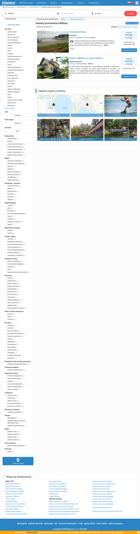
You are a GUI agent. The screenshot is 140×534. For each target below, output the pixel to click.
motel (8, 64)
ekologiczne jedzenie (14, 242)
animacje (10, 325)
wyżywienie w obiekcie (15, 255)
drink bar (10, 239)
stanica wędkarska (12, 89)
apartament (10, 34)
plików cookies (32, 532)
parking (10, 169)
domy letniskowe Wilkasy (14, 489)
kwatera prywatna (12, 59)
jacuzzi (10, 314)
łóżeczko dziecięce (14, 336)
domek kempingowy (13, 43)
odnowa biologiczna (13, 67)
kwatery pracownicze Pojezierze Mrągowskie (64, 511)
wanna (10, 233)
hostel (8, 48)
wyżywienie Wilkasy (12, 496)
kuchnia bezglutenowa (15, 244)
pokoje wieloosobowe (15, 155)
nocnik (10, 339)
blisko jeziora (12, 395)
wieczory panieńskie (14, 387)
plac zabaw (11, 347)
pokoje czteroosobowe (15, 144)
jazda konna (11, 292)
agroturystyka (11, 32)
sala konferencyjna (14, 378)
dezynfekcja (11, 418)
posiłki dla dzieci (13, 252)
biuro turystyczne (12, 37)
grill (9, 208)
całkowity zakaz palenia (15, 163)
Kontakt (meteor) (35, 524)
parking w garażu (13, 174)
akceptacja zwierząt (14, 161)
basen (9, 278)
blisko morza (12, 401)
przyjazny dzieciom (14, 355)
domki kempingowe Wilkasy (14, 491)
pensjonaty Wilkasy (55, 481)
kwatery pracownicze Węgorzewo (104, 491)
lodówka (10, 219)
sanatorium (10, 81)
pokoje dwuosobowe (14, 147)
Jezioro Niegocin (53, 115)
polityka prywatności (68, 524)
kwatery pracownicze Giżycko (103, 481)
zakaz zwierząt (12, 180)
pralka (9, 230)
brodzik (10, 328)
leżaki (9, 216)
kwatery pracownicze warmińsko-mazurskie (107, 511)
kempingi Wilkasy (11, 501)
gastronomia (10, 103)
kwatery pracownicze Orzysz (102, 499)
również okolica (9, 19)
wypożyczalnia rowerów (15, 308)
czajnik (10, 205)
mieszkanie (10, 62)
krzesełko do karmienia (15, 333)
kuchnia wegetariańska (15, 250)
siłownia (10, 319)
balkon (10, 188)
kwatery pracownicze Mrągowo (103, 504)
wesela (10, 381)
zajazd (8, 97)
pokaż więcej (10, 108)
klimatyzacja (12, 191)
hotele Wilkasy (10, 499)
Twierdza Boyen (87, 139)
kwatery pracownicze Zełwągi (103, 501)
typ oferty (8, 29)
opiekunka (11, 342)
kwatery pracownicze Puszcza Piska (61, 506)
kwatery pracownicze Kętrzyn (102, 494)
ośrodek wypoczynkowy (14, 70)
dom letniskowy (11, 40)
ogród (9, 224)
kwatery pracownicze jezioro (102, 507)
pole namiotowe (11, 78)
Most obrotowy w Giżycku (121, 139)
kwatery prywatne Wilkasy (14, 506)
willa (7, 94)
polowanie (11, 297)
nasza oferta (89, 524)
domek (8, 45)
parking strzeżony (13, 172)
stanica (8, 86)
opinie (135, 27)
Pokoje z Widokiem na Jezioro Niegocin (86, 58)
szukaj (130, 13)
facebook (22, 524)
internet (10, 166)
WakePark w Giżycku (121, 115)
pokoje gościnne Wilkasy (57, 484)
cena (6, 112)
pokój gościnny (11, 75)
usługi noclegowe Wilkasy (57, 491)
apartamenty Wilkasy (12, 486)
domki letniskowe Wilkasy (14, 494)
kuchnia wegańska (14, 247)
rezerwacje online (12, 25)
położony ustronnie (14, 403)
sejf (9, 269)
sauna (9, 317)
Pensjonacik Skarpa (78, 32)
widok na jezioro (13, 434)
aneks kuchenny (13, 186)
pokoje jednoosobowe (15, 149)
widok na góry (12, 431)
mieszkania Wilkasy (12, 509)
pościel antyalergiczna (15, 370)
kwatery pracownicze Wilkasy (15, 504)
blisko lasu (11, 398)
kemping (9, 54)
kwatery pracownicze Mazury (59, 501)
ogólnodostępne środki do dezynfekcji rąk (15, 422)
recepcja (10, 267)
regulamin (48, 524)
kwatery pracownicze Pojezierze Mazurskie (63, 504)
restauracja (10, 105)
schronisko (10, 84)
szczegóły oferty (129, 50)
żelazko (10, 199)
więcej (72, 48)
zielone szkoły (12, 389)
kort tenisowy (12, 294)
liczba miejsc (9, 120)
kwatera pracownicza (13, 56)
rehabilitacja (11, 177)
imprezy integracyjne (14, 376)
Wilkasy (72, 37)
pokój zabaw (12, 350)
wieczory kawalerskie (14, 384)
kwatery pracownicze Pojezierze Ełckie (62, 514)
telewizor (10, 197)
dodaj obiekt (102, 524)
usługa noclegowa (12, 92)
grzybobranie (12, 289)
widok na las (12, 437)
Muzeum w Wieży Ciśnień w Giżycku (87, 115)
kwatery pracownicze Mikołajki (103, 496)
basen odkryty (12, 283)
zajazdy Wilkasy (54, 496)
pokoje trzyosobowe (14, 152)
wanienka (11, 358)
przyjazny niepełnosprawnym (17, 364)
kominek (10, 211)
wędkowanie (12, 305)
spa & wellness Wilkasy (13, 511)
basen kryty (11, 281)
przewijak (11, 352)
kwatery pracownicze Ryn (101, 489)
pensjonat (9, 73)
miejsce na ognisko (14, 222)
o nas (80, 524)
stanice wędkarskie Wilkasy (58, 489)
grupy (9, 451)
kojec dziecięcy (12, 331)
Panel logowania (115, 524)
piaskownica (12, 344)
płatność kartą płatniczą (15, 445)
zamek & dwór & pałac (14, 100)
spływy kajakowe (13, 300)
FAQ (55, 524)
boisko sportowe (13, 286)
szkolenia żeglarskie (14, 412)
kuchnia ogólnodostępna (16, 213)
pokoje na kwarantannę (15, 426)
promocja (8, 127)
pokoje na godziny (13, 261)
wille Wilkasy (53, 494)
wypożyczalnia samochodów (17, 272)
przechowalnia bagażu (15, 264)
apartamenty (12, 138)
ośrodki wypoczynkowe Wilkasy (16, 514)
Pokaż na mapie (18, 461)
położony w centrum (14, 406)
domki (9, 141)
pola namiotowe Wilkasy (57, 486)
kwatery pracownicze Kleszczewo (104, 484)
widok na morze (13, 440)
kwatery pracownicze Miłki (101, 486)
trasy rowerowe (12, 302)
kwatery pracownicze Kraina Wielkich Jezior (64, 509)
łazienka (10, 194)
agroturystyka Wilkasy (12, 484)
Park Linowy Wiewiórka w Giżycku (53, 139)
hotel (8, 51)
